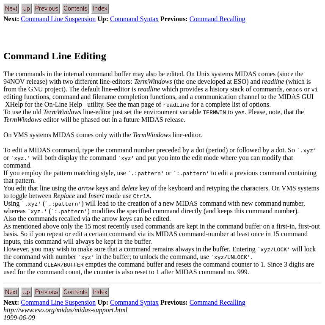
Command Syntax (134, 18)
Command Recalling (217, 18)
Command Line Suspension (58, 18)
